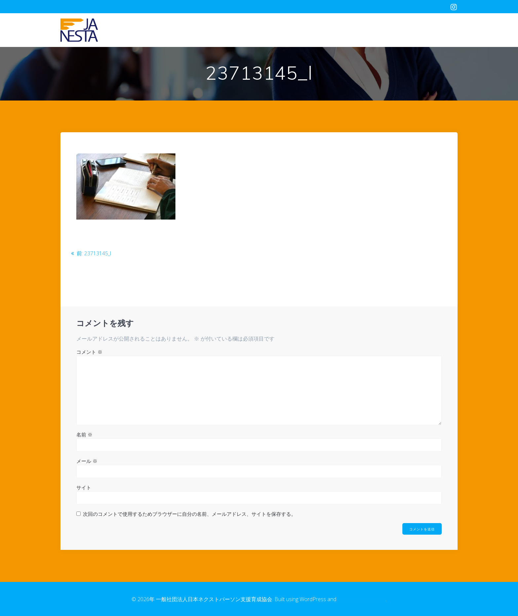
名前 (84, 434)
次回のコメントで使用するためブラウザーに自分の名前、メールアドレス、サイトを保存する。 (189, 513)
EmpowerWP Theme (362, 599)
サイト (83, 487)
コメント (89, 351)
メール (86, 460)
